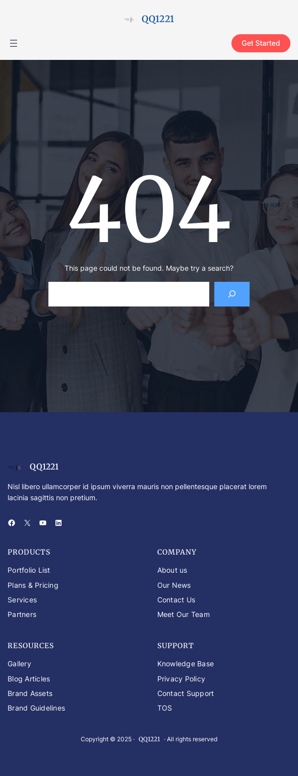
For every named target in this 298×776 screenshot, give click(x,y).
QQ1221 (158, 19)
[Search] (232, 294)
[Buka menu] (14, 43)
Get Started (261, 43)
